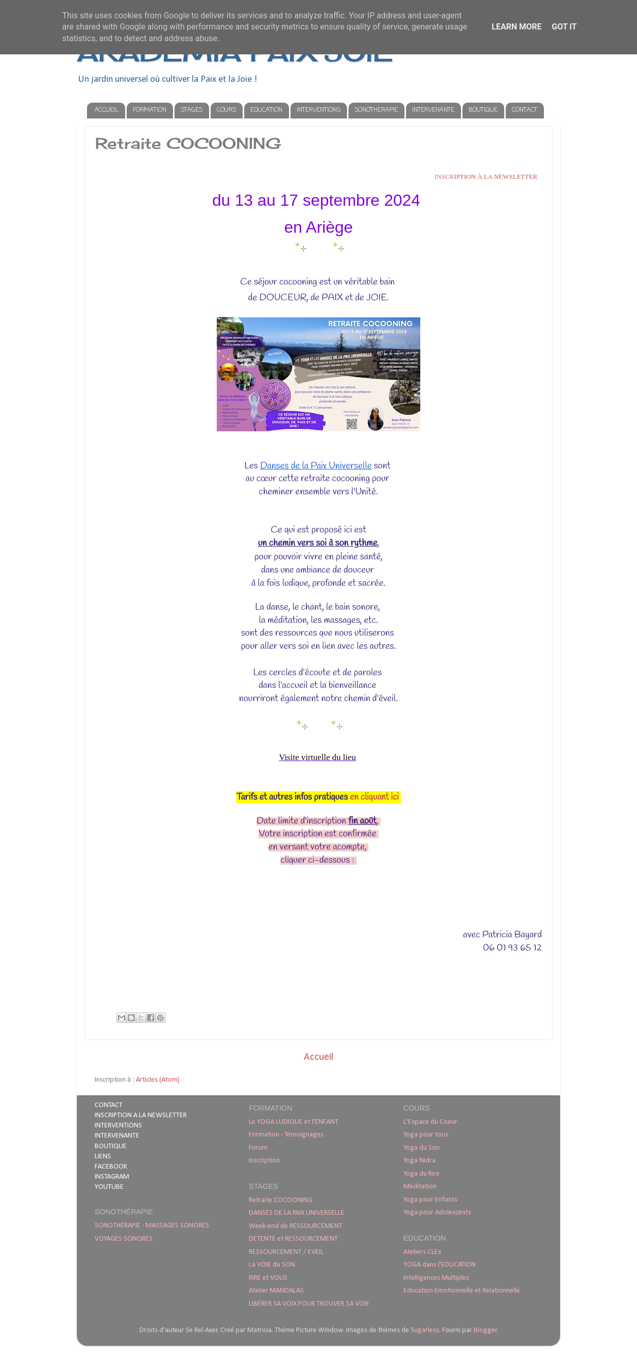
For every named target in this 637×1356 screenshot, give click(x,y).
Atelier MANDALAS (276, 1291)
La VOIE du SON (272, 1265)
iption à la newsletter (486, 176)
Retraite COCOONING (280, 1200)
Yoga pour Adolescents (437, 1212)
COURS (226, 110)
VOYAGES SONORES (124, 1239)
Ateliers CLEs (422, 1252)
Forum (258, 1148)
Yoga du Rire (421, 1174)
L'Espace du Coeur (430, 1122)
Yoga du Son (421, 1148)
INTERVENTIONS (318, 110)
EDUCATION (266, 110)
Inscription (264, 1160)
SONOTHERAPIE (376, 110)
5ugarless (425, 1330)
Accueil (318, 1057)
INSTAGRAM (112, 1177)
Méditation (420, 1186)
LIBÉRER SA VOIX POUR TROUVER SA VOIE (309, 1304)
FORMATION (149, 110)
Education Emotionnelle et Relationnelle (461, 1291)
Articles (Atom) (158, 1080)
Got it (564, 26)
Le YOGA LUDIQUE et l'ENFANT (293, 1122)
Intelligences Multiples (436, 1278)
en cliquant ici (375, 797)
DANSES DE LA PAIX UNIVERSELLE (296, 1213)
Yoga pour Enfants (430, 1200)
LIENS (103, 1156)
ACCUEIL (107, 110)
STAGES (191, 110)
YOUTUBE (109, 1187)
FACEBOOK (111, 1167)
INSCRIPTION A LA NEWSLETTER (141, 1115)
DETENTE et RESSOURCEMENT (293, 1239)
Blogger (485, 1330)
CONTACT (524, 110)
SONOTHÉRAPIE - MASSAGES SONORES (152, 1225)
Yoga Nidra (419, 1160)
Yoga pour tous (425, 1135)
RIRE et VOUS (268, 1278)
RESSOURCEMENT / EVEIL (286, 1252)
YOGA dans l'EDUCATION (439, 1265)
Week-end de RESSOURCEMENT (295, 1226)
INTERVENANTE (433, 110)
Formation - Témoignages (286, 1135)
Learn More (516, 26)
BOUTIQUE (483, 110)
